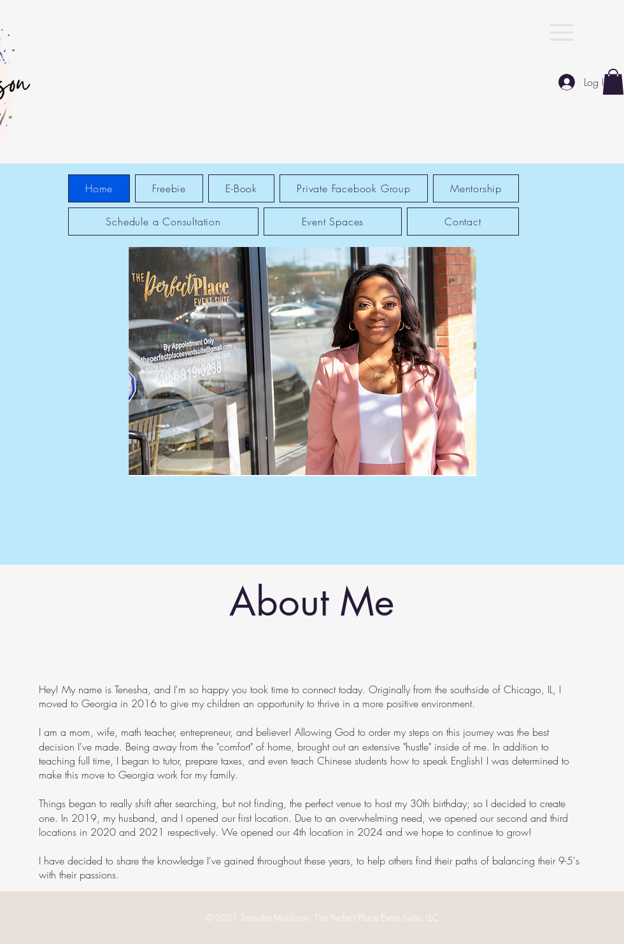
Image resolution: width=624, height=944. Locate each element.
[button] (561, 32)
